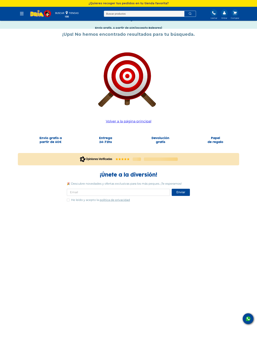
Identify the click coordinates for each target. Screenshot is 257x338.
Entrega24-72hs (105, 140)
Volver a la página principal (128, 121)
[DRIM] (40, 14)
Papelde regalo (215, 140)
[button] (128, 3)
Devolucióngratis (160, 140)
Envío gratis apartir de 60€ (50, 140)
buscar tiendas (67, 14)
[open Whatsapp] (248, 318)
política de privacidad (115, 200)
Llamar (214, 18)
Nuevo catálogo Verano (128, 23)
